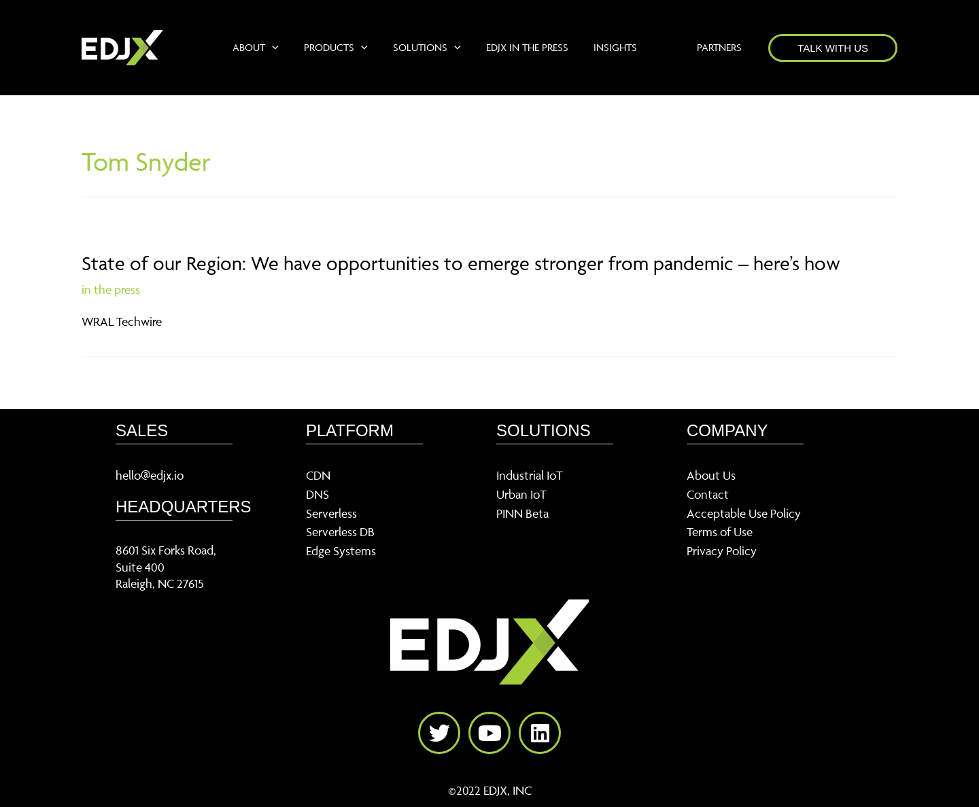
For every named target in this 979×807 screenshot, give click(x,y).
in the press (111, 289)
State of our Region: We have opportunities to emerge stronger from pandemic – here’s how (461, 263)
